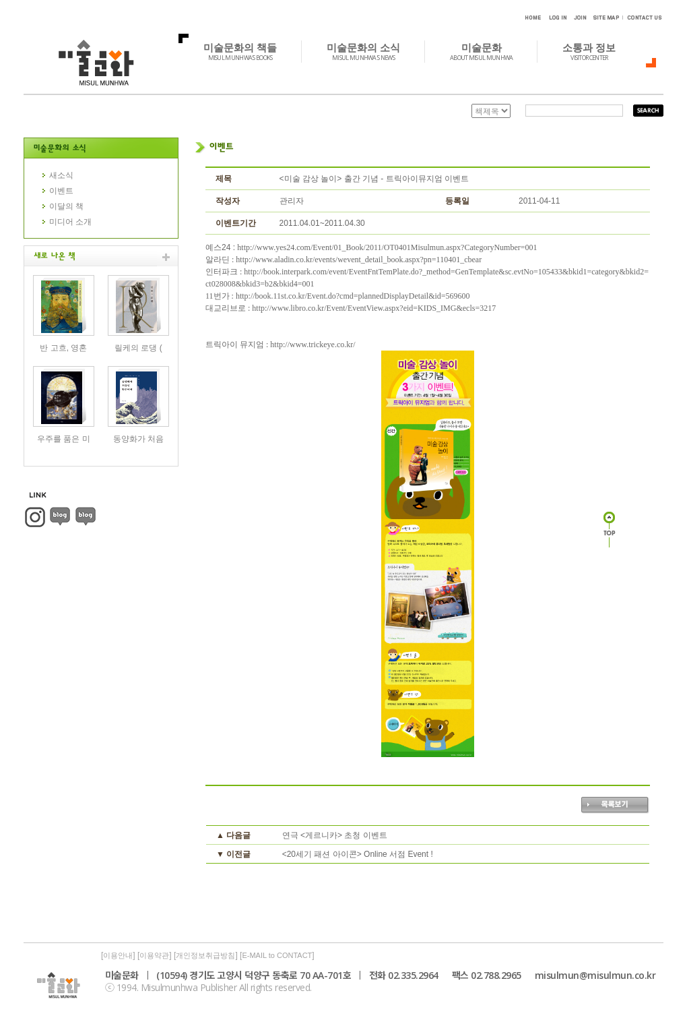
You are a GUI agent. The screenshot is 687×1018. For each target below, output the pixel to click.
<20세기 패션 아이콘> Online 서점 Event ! (357, 854)
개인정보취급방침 (205, 955)
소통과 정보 (596, 51)
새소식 (61, 175)
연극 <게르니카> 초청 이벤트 (334, 835)
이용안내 (118, 955)
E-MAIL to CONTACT (277, 955)
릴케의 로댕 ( (138, 348)
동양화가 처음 (138, 439)
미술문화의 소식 (371, 51)
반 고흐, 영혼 (63, 348)
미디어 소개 (70, 222)
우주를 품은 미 (63, 439)
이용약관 (154, 955)
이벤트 (61, 191)
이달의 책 (66, 206)
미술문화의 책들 (247, 51)
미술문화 (488, 51)
